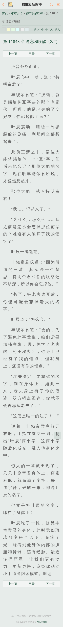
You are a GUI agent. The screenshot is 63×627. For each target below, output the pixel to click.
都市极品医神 (32, 4)
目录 (32, 54)
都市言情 (17, 13)
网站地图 (42, 621)
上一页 (12, 54)
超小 (36, 29)
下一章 (50, 54)
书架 (10, 4)
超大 (57, 29)
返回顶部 (57, 435)
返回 (4, 4)
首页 (5, 13)
